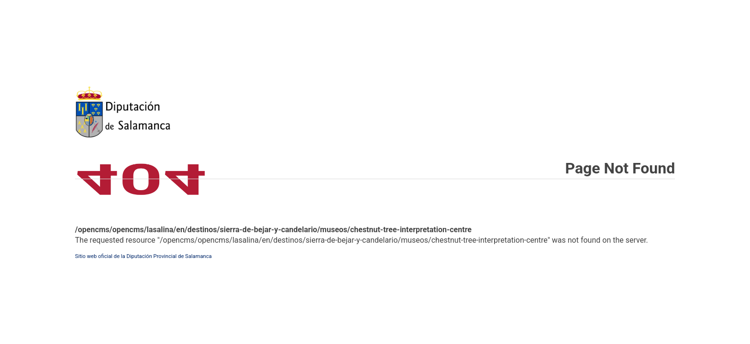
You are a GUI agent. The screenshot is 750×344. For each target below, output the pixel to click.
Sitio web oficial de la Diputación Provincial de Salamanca (143, 256)
